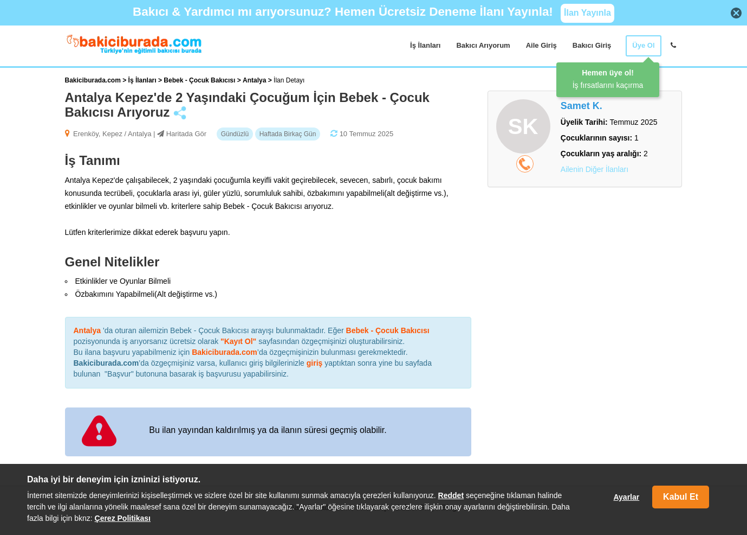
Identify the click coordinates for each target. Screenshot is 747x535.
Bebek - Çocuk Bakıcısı (200, 80)
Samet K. (581, 105)
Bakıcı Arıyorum (483, 45)
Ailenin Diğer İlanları (594, 169)
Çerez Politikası (123, 518)
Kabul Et (680, 496)
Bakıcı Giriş (592, 45)
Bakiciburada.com (93, 80)
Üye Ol (643, 45)
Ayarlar (626, 497)
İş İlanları (425, 45)
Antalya (255, 80)
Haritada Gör (186, 134)
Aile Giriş (541, 45)
